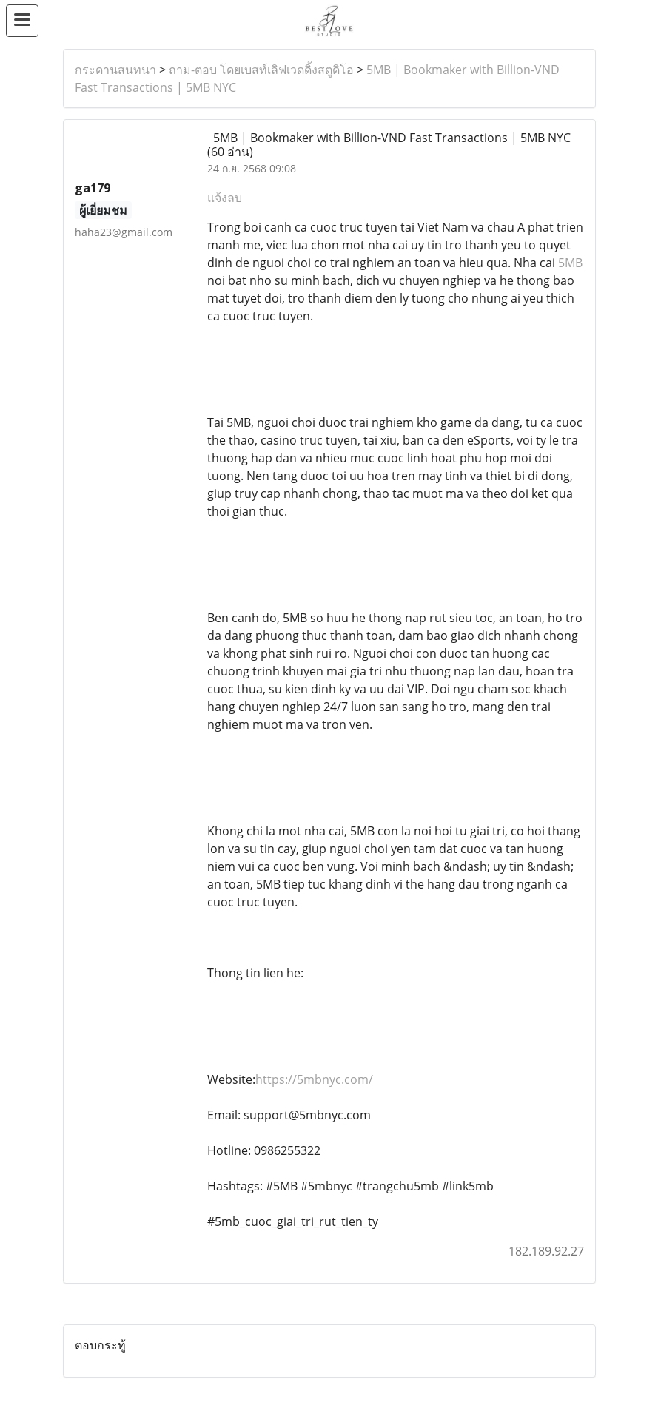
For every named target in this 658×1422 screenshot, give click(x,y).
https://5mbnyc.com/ (314, 1079)
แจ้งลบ (224, 197)
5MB (570, 263)
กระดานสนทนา (115, 69)
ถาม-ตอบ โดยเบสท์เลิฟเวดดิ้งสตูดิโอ (261, 69)
